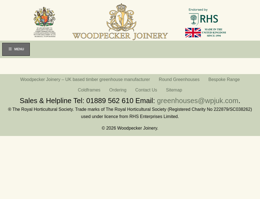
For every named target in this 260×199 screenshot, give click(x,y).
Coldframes (89, 90)
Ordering (117, 90)
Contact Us (146, 90)
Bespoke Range (224, 79)
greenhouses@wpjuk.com (197, 100)
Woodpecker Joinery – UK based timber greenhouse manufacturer (85, 79)
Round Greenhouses (179, 79)
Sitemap (174, 90)
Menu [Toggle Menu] (16, 49)
